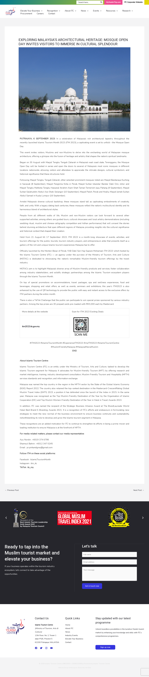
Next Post (138, 490)
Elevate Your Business (74, 639)
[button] (6, 517)
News (67, 632)
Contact (68, 643)
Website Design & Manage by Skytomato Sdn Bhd (74, 668)
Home (67, 625)
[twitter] (41, 649)
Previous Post (12, 490)
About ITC (69, 629)
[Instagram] (46, 649)
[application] (41, 11)
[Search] (101, 2)
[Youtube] (51, 649)
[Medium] (36, 649)
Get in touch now (92, 587)
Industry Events (71, 636)
